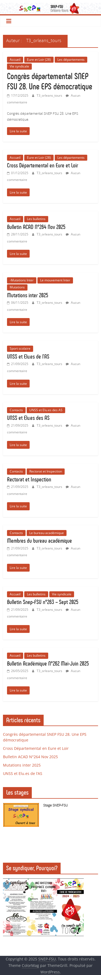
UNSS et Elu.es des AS (45, 410)
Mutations (17, 287)
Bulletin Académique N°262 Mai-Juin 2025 (48, 663)
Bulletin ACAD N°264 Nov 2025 (36, 227)
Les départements (71, 59)
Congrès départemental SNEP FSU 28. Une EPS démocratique (49, 81)
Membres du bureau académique (39, 540)
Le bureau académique (46, 533)
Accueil (15, 59)
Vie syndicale (19, 66)
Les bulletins (36, 219)
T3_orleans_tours (50, 95)
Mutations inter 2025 (27, 295)
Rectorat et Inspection (45, 471)
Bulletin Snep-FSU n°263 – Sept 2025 (42, 602)
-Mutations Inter (22, 280)
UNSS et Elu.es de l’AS (28, 356)
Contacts (16, 410)
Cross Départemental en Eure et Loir (42, 165)
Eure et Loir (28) (39, 59)
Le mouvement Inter (55, 280)
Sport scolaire (20, 348)
